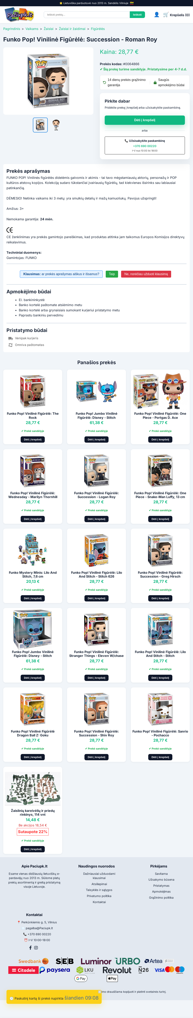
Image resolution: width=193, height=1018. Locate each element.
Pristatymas (161, 885)
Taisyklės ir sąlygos (99, 890)
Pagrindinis (11, 29)
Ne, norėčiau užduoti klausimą (146, 274)
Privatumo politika (99, 896)
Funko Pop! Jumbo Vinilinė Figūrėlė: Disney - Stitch (96, 415)
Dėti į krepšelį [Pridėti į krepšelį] (33, 439)
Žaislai (48, 29)
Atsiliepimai (99, 884)
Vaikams (32, 29)
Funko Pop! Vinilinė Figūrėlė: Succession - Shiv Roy (96, 733)
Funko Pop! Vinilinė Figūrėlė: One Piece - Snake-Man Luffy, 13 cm (160, 495)
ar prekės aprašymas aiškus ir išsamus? (61, 274)
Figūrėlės (98, 29)
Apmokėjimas (161, 891)
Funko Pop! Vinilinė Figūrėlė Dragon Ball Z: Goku (33, 733)
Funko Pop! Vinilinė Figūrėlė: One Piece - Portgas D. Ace (160, 415)
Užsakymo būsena (161, 879)
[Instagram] (36, 947)
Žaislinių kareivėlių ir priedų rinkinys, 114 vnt (33, 813)
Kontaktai (99, 902)
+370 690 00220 (144, 146)
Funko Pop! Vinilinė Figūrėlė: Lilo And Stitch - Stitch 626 (96, 574)
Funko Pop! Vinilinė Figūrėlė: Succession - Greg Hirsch (160, 574)
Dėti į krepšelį (144, 120)
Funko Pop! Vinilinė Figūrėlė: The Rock (33, 415)
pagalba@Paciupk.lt (39, 928)
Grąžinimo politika (161, 897)
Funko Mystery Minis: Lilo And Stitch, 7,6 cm (33, 574)
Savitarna (161, 873)
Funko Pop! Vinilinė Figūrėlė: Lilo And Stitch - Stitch (160, 654)
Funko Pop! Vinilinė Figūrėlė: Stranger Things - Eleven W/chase (96, 654)
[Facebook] (30, 947)
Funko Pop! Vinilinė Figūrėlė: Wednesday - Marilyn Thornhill (32, 495)
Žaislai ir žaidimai (72, 29)
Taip (112, 274)
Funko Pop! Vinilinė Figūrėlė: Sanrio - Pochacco (160, 733)
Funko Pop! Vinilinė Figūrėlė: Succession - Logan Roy (96, 495)
